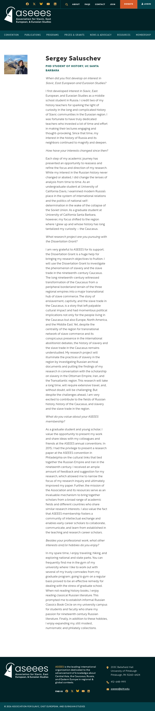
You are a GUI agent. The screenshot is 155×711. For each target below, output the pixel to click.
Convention (11, 34)
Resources (123, 34)
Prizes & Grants (74, 34)
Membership (143, 34)
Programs (52, 34)
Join (112, 5)
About (76, 5)
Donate (128, 4)
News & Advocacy (100, 34)
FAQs (87, 5)
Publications (33, 34)
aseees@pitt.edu (120, 689)
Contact (100, 5)
